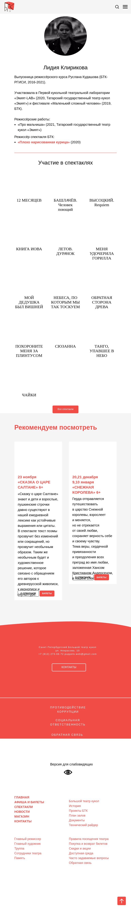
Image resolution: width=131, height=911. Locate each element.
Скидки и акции (80, 848)
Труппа (19, 848)
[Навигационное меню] (125, 7)
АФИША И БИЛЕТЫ (29, 802)
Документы (77, 820)
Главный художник (27, 843)
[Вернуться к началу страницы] (121, 901)
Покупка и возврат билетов (88, 843)
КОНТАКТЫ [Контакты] (23, 821)
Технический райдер (83, 825)
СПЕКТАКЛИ (23, 807)
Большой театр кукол (84, 801)
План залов (77, 815)
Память (19, 858)
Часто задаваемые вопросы (89, 858)
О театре (75, 795)
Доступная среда (81, 853)
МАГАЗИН (21, 816)
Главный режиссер (27, 839)
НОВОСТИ (22, 811)
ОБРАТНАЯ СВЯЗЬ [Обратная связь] (67, 734)
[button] (117, 7)
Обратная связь (80, 863)
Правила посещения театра (88, 839)
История (75, 806)
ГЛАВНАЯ (21, 797)
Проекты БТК (78, 810)
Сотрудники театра (27, 853)
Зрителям (76, 833)
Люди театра (24, 833)
